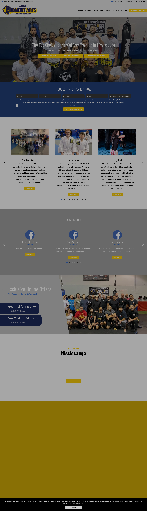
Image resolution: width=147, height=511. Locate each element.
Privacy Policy (72, 503)
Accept (73, 507)
